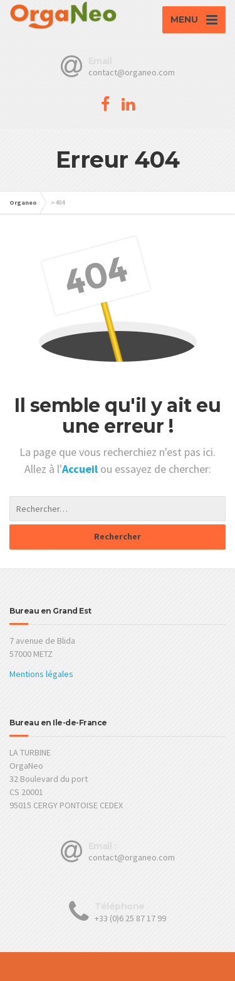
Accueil (81, 469)
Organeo (23, 202)
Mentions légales (41, 674)
